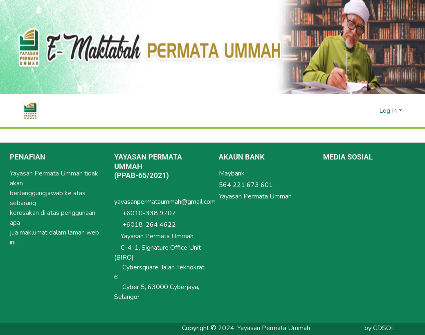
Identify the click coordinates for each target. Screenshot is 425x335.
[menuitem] (372, 111)
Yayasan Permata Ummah (161, 234)
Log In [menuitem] (388, 110)
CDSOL (384, 326)
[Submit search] (360, 111)
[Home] (30, 111)
